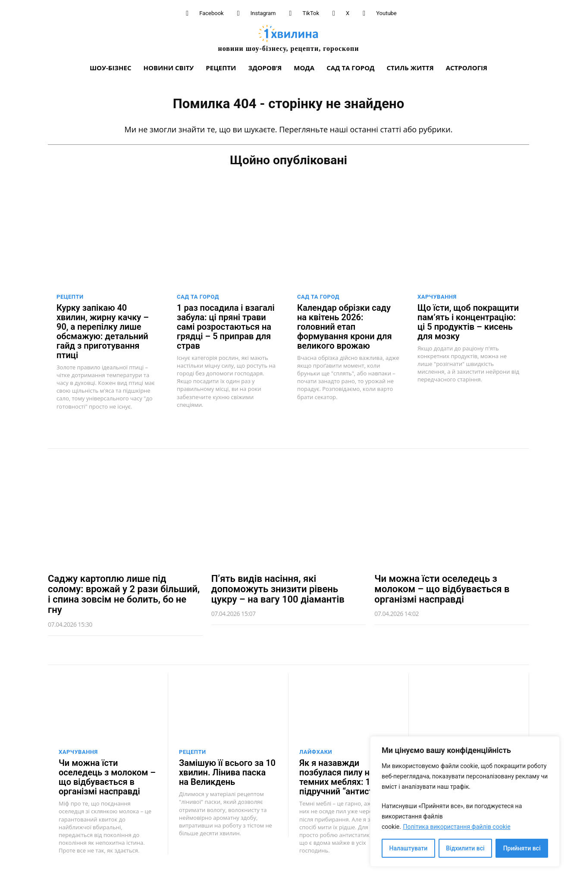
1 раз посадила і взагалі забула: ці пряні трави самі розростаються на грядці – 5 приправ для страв (226, 326)
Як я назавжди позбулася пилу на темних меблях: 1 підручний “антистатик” (347, 776)
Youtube (386, 13)
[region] (465, 801)
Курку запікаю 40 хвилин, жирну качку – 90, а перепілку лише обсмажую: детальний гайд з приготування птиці (102, 330)
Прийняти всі (522, 848)
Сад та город (198, 296)
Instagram (263, 13)
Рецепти (70, 296)
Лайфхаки (315, 751)
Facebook (211, 13)
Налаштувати (408, 848)
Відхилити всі (465, 848)
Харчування (437, 296)
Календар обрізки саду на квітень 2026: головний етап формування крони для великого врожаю (344, 326)
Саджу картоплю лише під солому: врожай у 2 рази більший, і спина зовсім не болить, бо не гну (124, 593)
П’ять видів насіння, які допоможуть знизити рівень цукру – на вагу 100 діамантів (278, 588)
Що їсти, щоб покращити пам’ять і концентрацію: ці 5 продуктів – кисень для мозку (468, 321)
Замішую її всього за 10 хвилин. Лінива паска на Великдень (227, 772)
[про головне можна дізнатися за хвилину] (288, 38)
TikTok (310, 13)
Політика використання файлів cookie (456, 826)
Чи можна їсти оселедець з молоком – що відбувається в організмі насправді (441, 588)
